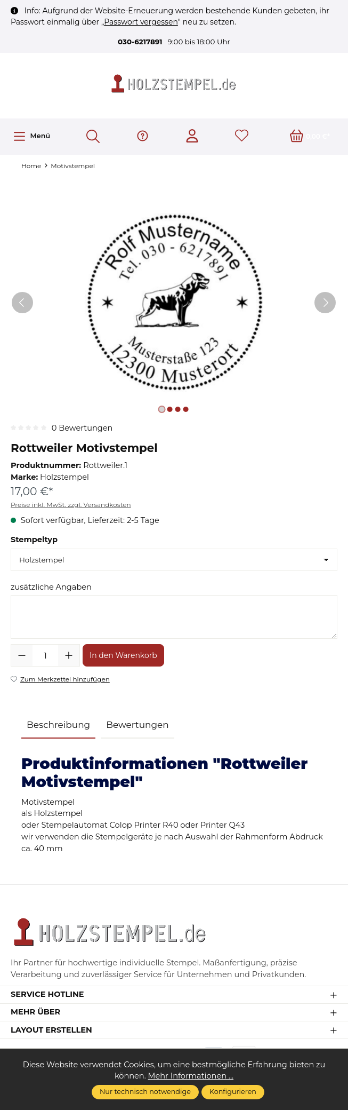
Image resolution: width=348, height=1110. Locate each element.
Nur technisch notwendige (145, 1092)
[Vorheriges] (22, 302)
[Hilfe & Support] (142, 136)
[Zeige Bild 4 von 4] (186, 409)
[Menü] (31, 136)
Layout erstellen (51, 1030)
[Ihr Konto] (192, 136)
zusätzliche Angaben (51, 587)
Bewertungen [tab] (137, 724)
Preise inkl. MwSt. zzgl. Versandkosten (71, 505)
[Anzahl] (45, 655)
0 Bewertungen (82, 428)
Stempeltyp (34, 539)
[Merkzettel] (241, 136)
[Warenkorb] (310, 136)
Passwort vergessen (141, 22)
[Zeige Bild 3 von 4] (178, 409)
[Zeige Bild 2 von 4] (170, 409)
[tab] (58, 725)
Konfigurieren (232, 1092)
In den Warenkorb (123, 655)
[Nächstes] (325, 302)
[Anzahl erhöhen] (68, 655)
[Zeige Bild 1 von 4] (162, 409)
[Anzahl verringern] (22, 655)
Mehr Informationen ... (191, 1076)
